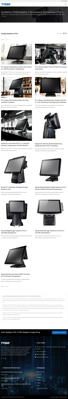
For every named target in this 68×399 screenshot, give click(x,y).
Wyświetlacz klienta (54, 317)
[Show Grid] (64, 33)
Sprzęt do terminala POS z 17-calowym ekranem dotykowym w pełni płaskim (15, 144)
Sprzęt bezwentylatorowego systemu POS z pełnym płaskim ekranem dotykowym (50, 188)
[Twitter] (3, 358)
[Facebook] (1, 358)
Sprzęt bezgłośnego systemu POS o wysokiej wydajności (14, 232)
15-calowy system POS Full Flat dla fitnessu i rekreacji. (51, 68)
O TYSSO (39, 374)
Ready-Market (64, 396)
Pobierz (39, 382)
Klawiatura (61, 317)
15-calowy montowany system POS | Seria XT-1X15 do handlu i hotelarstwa (16, 68)
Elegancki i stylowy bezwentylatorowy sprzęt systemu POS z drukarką (48, 145)
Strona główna (40, 371)
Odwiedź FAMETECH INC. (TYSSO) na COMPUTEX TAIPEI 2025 (16, 384)
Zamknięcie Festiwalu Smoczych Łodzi (11, 372)
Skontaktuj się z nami (16, 319)
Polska (65, 1)
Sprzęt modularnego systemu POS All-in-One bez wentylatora (50, 232)
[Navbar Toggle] (65, 4)
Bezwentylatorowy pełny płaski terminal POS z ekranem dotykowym (15, 275)
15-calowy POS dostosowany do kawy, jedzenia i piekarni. (15, 101)
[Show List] (66, 33)
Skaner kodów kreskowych (46, 317)
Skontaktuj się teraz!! (59, 332)
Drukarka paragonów (30, 317)
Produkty (39, 377)
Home (4, 16)
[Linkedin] (5, 358)
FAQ (38, 385)
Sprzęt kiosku (19, 317)
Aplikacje (39, 380)
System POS (24, 317)
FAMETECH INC (12, 396)
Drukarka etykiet (38, 317)
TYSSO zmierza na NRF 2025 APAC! (10, 378)
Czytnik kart (4, 319)
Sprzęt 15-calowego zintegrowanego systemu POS (14, 188)
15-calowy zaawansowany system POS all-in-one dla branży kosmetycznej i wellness (51, 101)
